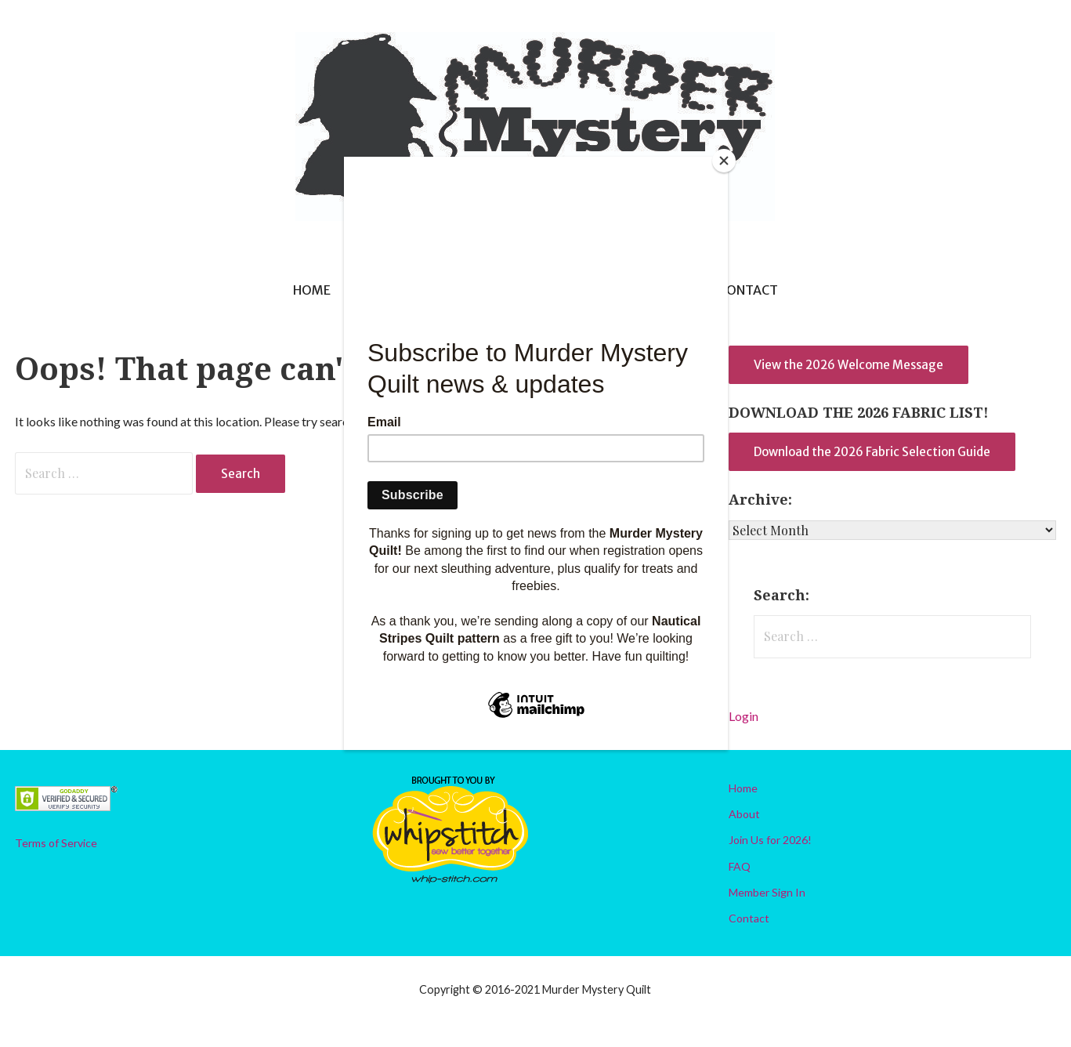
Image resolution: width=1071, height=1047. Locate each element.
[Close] (724, 160)
